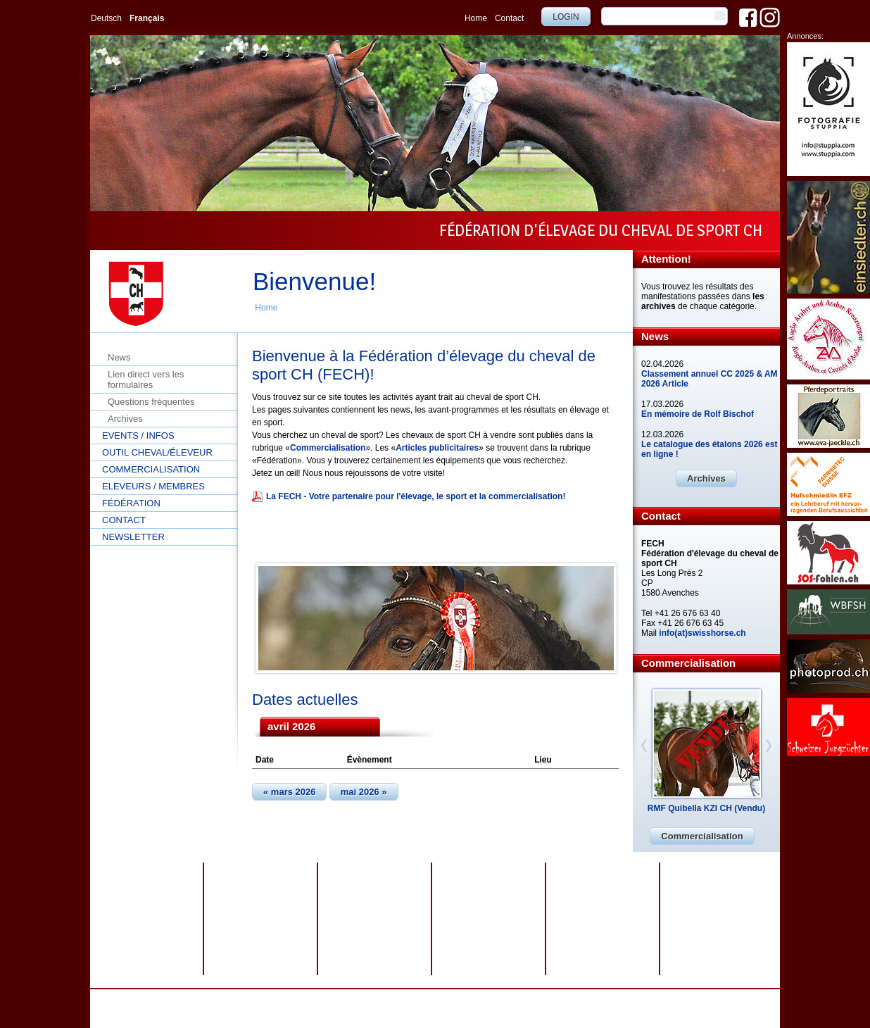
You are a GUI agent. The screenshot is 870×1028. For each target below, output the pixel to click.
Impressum (421, 999)
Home (476, 18)
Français (147, 18)
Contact (509, 18)
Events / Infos (138, 435)
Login (566, 17)
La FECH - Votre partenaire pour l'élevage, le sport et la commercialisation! (415, 496)
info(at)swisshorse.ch (702, 633)
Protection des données (350, 999)
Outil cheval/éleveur (157, 452)
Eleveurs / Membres (153, 486)
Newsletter (133, 537)
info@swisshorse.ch (614, 1009)
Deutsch (106, 18)
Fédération (131, 503)
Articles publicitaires (437, 448)
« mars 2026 (289, 791)
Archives (125, 418)
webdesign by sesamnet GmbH (556, 999)
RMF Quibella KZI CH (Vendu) (706, 808)
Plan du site (471, 999)
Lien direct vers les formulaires (146, 379)
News (119, 357)
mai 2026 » (364, 791)
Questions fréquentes (151, 401)
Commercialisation (151, 469)
